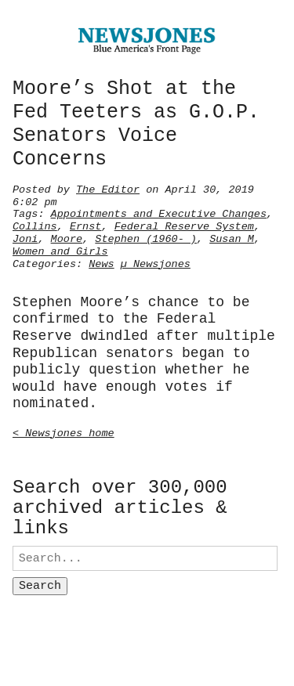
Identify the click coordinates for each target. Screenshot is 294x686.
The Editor (108, 188)
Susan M (231, 237)
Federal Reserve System (184, 225)
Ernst (86, 225)
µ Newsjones (156, 262)
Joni (25, 237)
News (101, 262)
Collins (35, 225)
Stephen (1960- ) (146, 237)
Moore (67, 237)
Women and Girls (60, 250)
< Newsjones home (63, 431)
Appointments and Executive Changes (159, 212)
